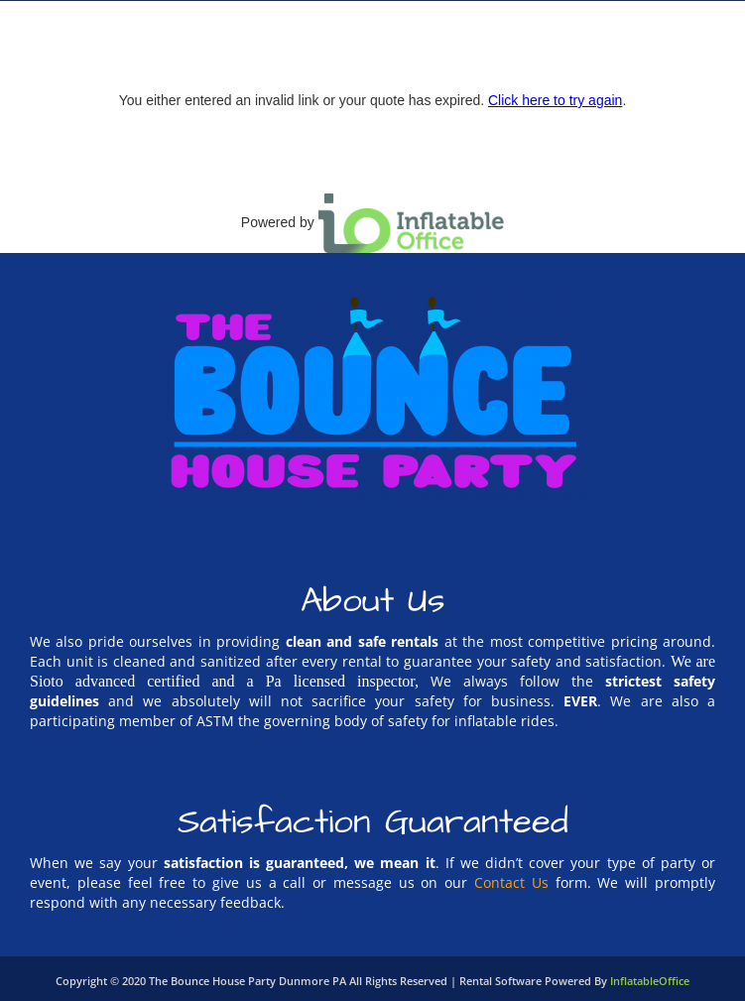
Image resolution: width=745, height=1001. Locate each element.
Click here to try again (555, 100)
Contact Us (511, 882)
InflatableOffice (649, 980)
